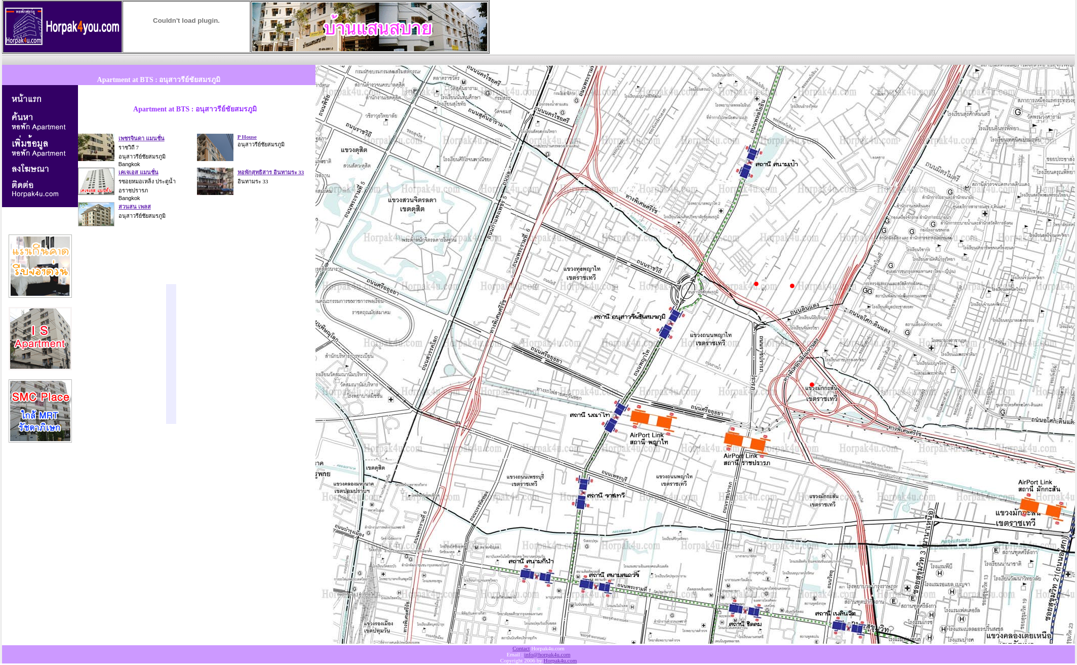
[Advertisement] (186, 58)
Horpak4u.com (560, 660)
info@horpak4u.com (547, 654)
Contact (521, 648)
